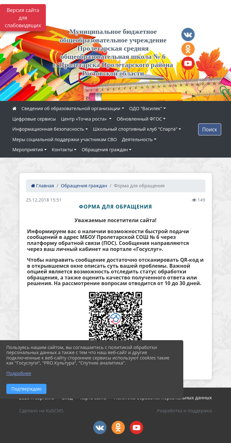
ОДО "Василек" (145, 108)
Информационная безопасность (48, 129)
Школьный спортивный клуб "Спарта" (135, 129)
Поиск (209, 129)
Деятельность (137, 139)
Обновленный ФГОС (139, 119)
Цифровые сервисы (34, 119)
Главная (42, 186)
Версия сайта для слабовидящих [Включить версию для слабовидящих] (23, 18)
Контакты (62, 150)
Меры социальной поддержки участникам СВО (64, 139)
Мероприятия (27, 150)
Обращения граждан (105, 150)
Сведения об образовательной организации (70, 108)
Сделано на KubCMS (41, 411)
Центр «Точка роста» (84, 119)
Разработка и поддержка (184, 411)
